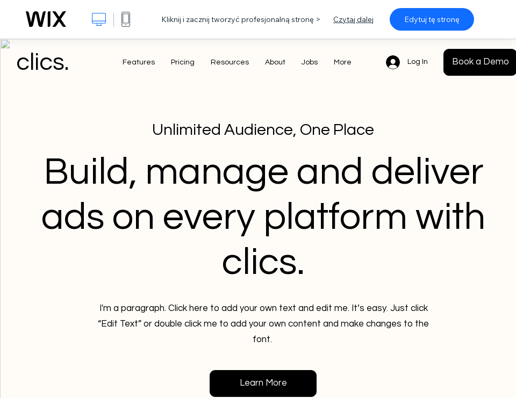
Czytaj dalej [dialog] (353, 19)
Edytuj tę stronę (432, 19)
